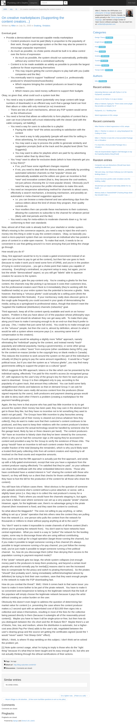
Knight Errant (103, 42)
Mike (13, 26)
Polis (100, 47)
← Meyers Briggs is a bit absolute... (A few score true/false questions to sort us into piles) (34, 699)
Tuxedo (101, 61)
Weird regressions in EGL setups (106, 115)
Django (15, 721)
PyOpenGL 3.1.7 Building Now (105, 110)
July (11, 9)
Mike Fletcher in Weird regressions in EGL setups (112, 126)
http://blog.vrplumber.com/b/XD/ (25, 665)
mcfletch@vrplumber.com (106, 24)
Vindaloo (46, 26)
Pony (100, 51)
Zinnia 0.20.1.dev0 (28, 721)
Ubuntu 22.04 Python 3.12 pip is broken (109, 99)
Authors (97, 75)
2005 (5, 9)
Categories (33, 3)
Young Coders (104, 70)
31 (16, 9)
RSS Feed (131, 3)
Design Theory (104, 37)
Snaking (37, 26)
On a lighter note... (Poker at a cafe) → (74, 696)
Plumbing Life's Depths (17, 3)
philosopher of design (102, 13)
